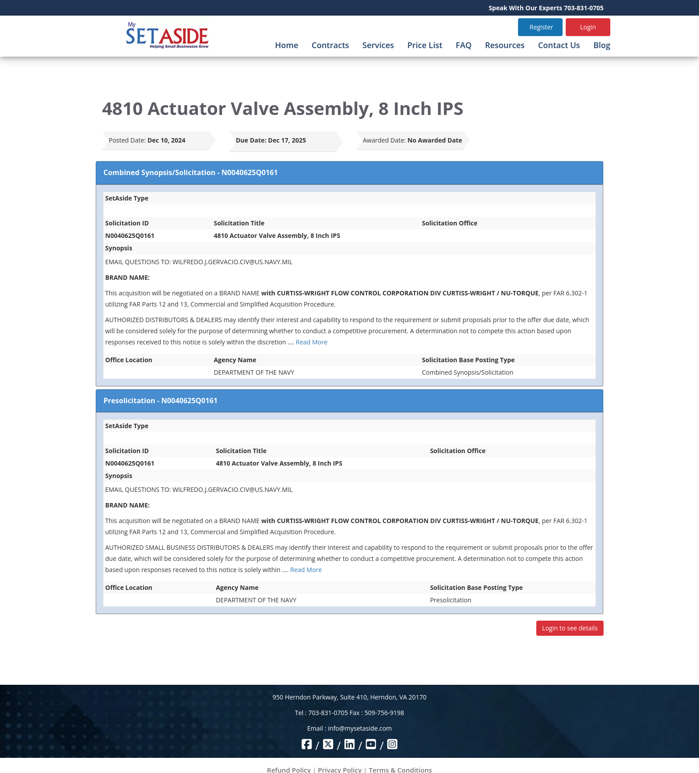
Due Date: (251, 140)
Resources (505, 45)
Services (378, 45)
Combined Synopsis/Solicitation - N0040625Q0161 (190, 172)
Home (286, 45)
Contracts (330, 45)
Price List (425, 45)
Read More (312, 342)
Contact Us (559, 45)
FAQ (464, 45)
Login (588, 27)
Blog (601, 45)
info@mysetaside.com (360, 728)
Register (541, 27)
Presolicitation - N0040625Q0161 (160, 400)
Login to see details (570, 628)
